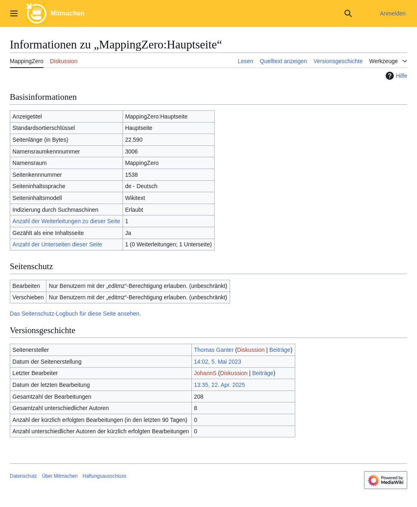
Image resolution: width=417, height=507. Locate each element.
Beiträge (279, 350)
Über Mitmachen (60, 476)
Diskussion (251, 350)
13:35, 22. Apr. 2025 (219, 385)
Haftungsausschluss (104, 476)
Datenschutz (23, 476)
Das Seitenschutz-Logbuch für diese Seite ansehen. (75, 313)
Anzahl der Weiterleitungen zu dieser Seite (66, 221)
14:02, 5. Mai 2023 (217, 361)
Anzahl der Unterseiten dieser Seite (57, 244)
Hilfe (395, 76)
